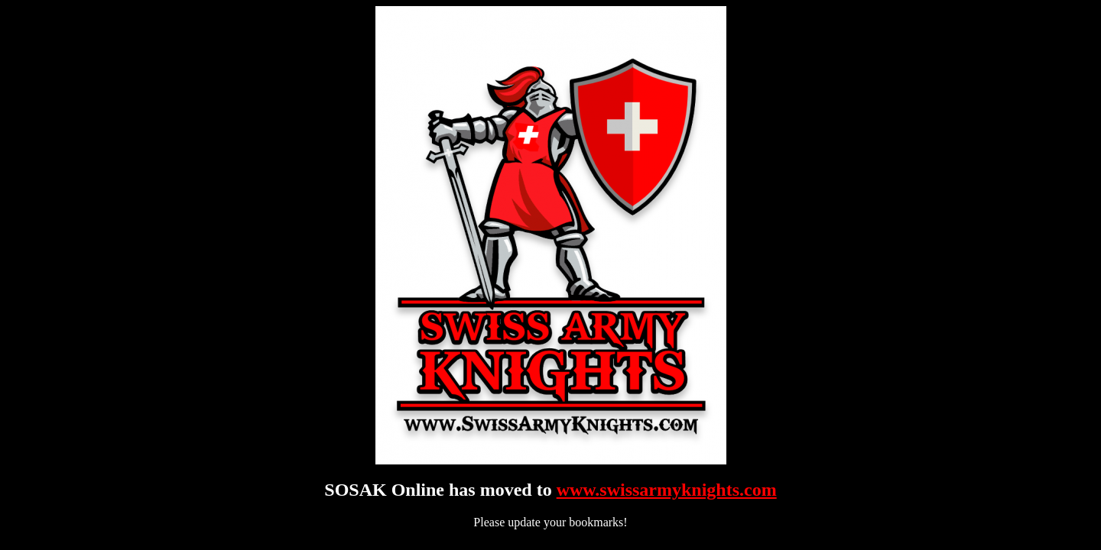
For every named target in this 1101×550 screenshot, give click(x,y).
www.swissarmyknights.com (667, 490)
